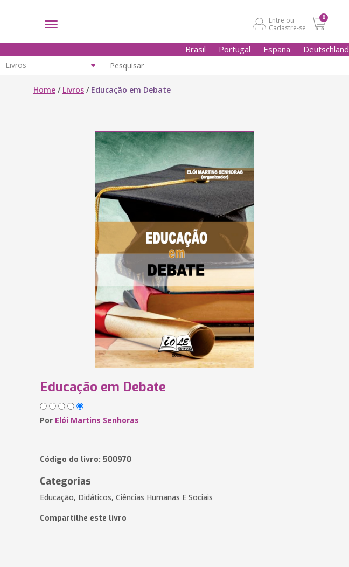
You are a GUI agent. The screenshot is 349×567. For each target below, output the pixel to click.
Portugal (234, 49)
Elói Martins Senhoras (97, 420)
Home (44, 90)
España (276, 49)
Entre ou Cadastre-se (287, 24)
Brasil (195, 49)
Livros (73, 90)
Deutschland (326, 49)
